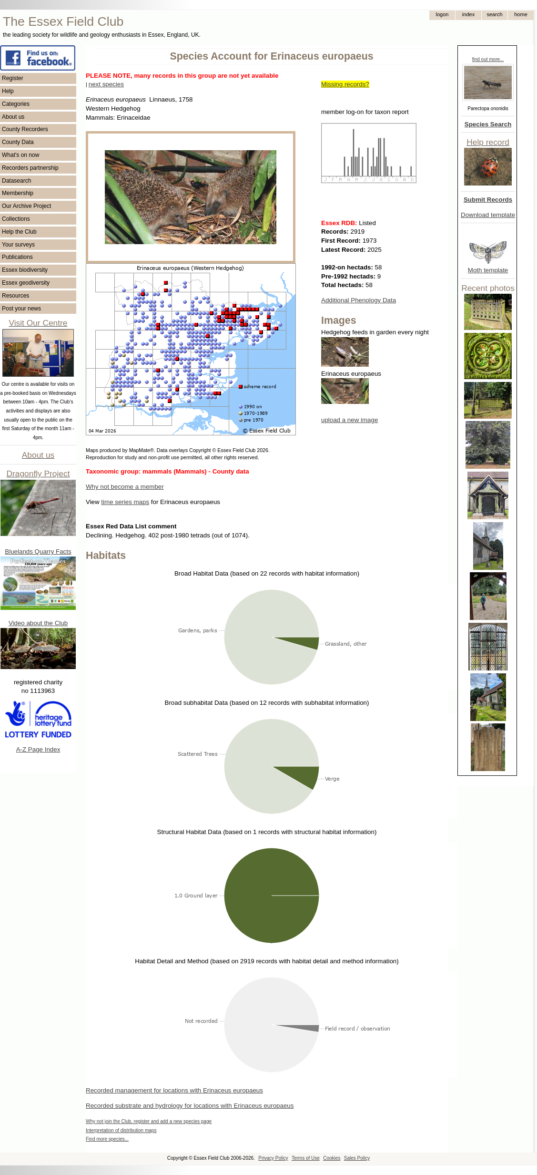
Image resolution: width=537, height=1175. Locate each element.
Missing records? (345, 84)
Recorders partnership (30, 168)
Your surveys (18, 244)
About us (13, 116)
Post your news (21, 308)
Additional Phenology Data (358, 300)
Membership (17, 193)
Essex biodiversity (25, 270)
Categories (16, 104)
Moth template (488, 270)
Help (8, 91)
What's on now (20, 155)
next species (106, 84)
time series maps (125, 501)
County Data (18, 142)
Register (12, 78)
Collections (16, 219)
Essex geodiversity (26, 282)
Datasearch (16, 180)
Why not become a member (125, 486)
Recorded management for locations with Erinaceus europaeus (174, 1090)
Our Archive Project (26, 206)
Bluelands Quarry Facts (38, 551)
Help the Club (19, 231)
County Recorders (25, 129)
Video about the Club (38, 623)
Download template (488, 214)
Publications (17, 257)
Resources (15, 295)
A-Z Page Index (38, 749)
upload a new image (349, 419)
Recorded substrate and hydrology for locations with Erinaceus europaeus (190, 1105)
